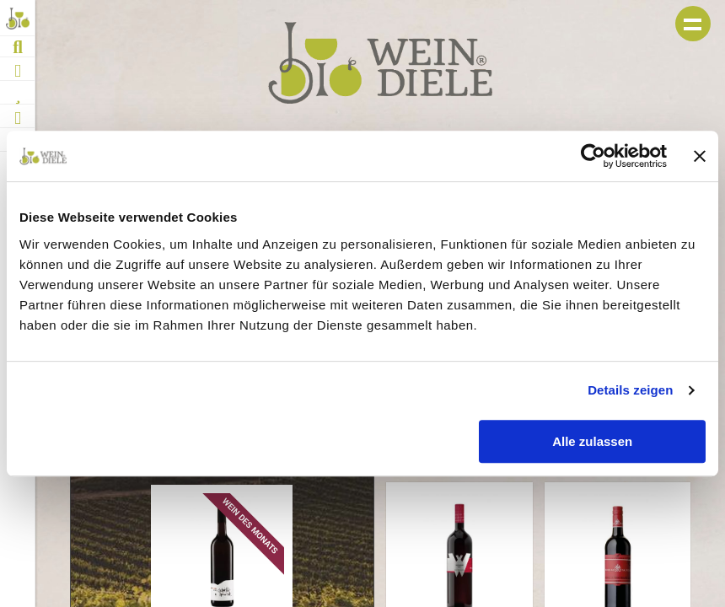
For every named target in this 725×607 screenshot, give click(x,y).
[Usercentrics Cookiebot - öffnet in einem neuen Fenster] (593, 156)
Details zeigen (630, 390)
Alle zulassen (592, 441)
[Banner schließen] (700, 156)
